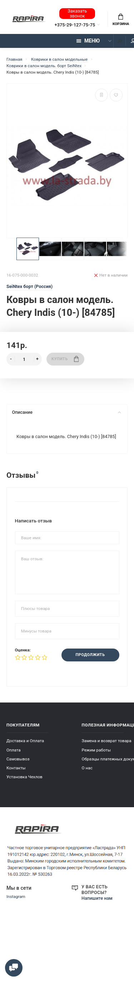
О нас (87, 767)
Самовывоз (17, 758)
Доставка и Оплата (25, 740)
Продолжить (90, 654)
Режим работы (96, 749)
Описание (66, 412)
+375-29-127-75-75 (75, 25)
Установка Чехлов (24, 776)
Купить (65, 359)
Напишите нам (97, 898)
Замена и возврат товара (106, 740)
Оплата (13, 749)
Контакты (16, 767)
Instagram (15, 896)
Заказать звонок (77, 13)
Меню (88, 41)
